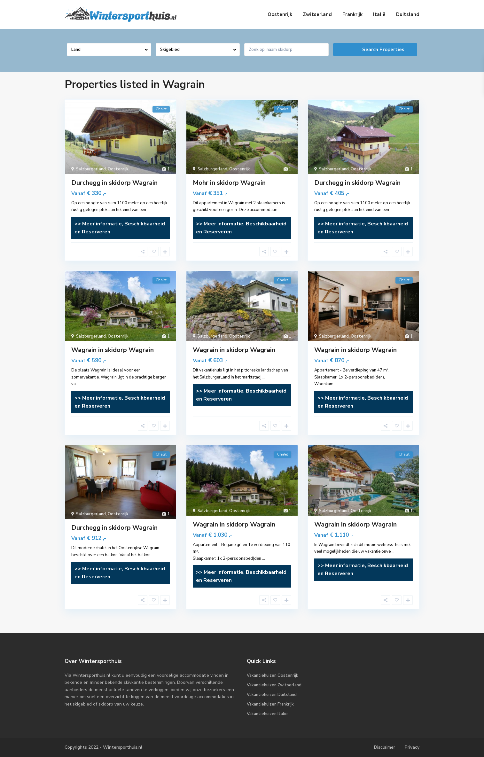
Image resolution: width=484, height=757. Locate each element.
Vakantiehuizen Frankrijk (270, 704)
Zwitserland (317, 14)
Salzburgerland (91, 169)
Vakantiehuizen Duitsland (272, 695)
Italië (379, 14)
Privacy (412, 747)
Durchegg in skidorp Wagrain (114, 182)
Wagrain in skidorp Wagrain (112, 350)
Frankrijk (352, 14)
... (148, 210)
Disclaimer (384, 747)
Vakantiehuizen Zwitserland (274, 685)
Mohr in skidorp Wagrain (229, 182)
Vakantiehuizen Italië (267, 714)
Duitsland (407, 14)
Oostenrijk (280, 14)
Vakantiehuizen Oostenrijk (272, 675)
